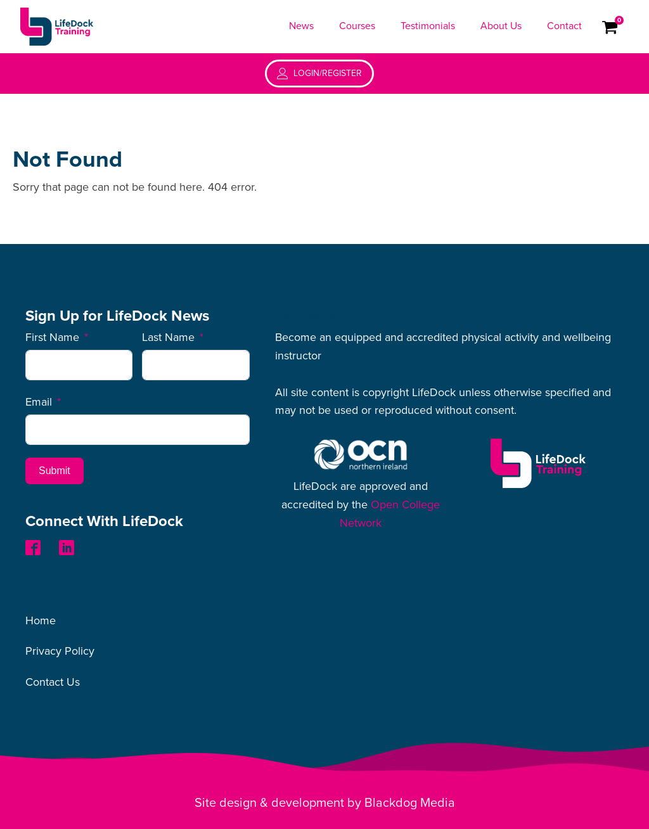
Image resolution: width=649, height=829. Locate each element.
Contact (564, 26)
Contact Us (52, 682)
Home (40, 620)
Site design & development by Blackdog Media (325, 803)
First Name (52, 337)
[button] (319, 73)
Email (38, 402)
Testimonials (428, 26)
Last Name (168, 337)
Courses (357, 26)
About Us (501, 26)
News (301, 26)
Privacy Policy (59, 651)
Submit (54, 470)
